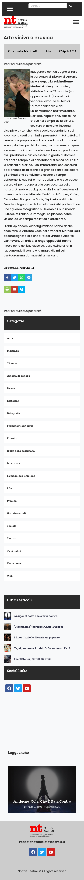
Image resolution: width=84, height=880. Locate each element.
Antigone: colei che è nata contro (35, 616)
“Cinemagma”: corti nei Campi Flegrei (38, 626)
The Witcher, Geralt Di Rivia (32, 659)
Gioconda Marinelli (19, 267)
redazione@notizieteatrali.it (42, 841)
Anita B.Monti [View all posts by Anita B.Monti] (35, 806)
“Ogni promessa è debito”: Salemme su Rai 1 (42, 648)
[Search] (47, 5)
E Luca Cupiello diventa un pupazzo (37, 637)
